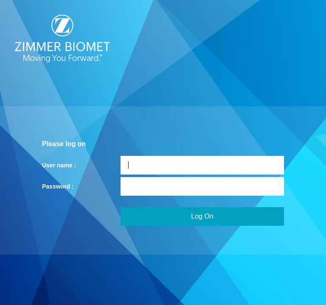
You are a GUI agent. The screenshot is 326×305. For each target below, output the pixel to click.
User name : (59, 165)
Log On (202, 216)
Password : (58, 186)
